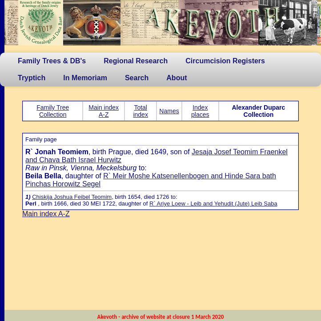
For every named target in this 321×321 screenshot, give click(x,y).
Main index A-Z (103, 111)
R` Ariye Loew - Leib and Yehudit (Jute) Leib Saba (213, 203)
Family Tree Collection (52, 111)
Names (169, 111)
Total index (140, 111)
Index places (200, 111)
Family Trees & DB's (52, 61)
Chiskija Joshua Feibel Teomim (72, 196)
